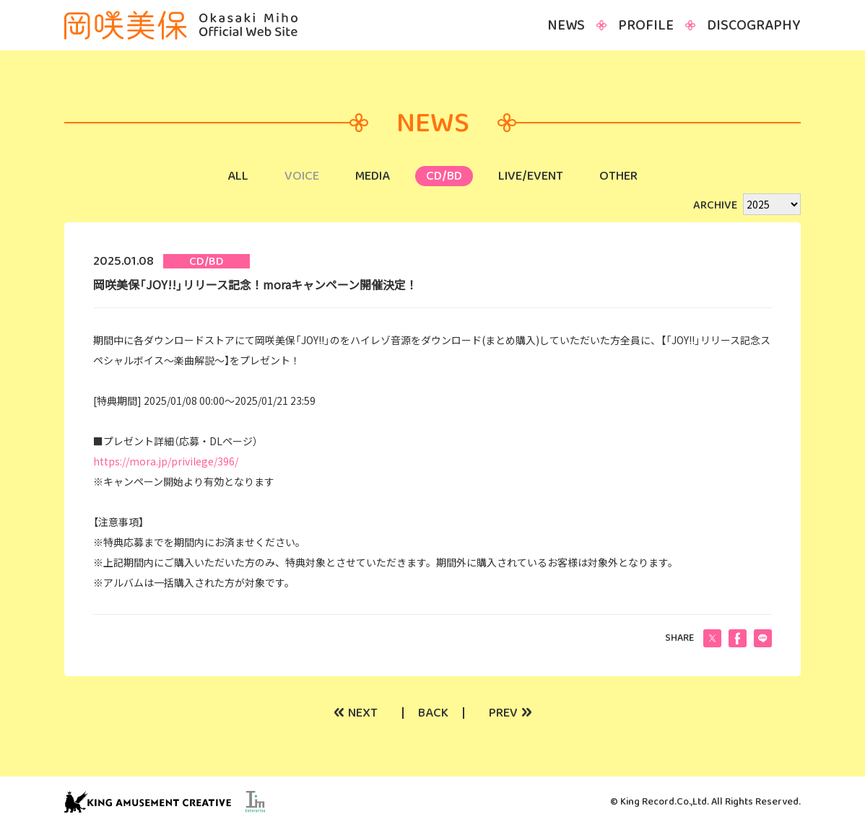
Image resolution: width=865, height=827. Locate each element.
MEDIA (372, 176)
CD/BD (444, 176)
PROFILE (646, 25)
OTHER (618, 176)
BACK (433, 713)
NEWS (566, 25)
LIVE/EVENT (530, 176)
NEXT (356, 713)
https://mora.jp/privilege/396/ (165, 461)
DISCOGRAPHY (754, 25)
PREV (510, 713)
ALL (237, 176)
